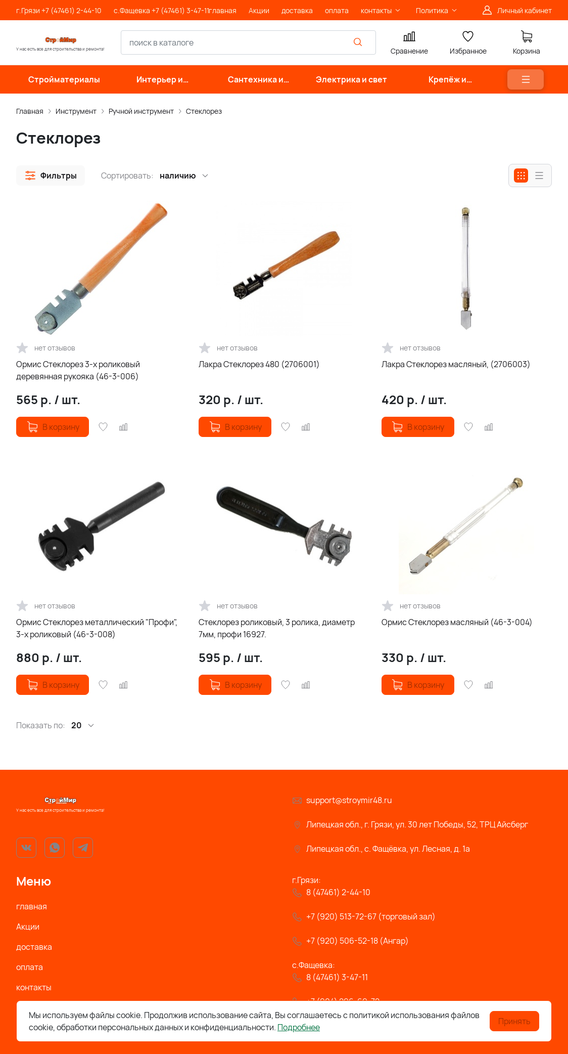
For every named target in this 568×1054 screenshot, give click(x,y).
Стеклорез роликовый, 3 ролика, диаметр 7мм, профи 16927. (277, 628)
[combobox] (248, 42)
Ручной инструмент (141, 111)
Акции (27, 926)
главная (31, 906)
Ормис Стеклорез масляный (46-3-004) (457, 622)
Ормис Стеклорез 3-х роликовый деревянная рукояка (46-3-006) (78, 370)
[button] (50, 175)
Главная (29, 111)
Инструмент (76, 111)
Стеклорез (204, 111)
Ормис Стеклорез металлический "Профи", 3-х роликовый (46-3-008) (96, 628)
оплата (29, 967)
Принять (514, 1021)
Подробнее (298, 1027)
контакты (34, 987)
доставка (34, 946)
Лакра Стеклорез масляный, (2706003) (456, 364)
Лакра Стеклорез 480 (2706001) (259, 364)
